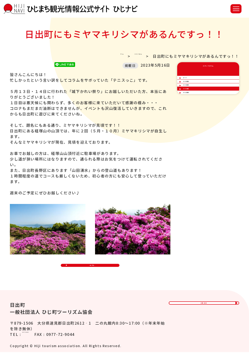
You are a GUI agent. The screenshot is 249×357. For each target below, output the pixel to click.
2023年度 (193, 123)
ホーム (95, 56)
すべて (189, 82)
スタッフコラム (127, 56)
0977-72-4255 (36, 339)
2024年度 (193, 109)
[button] (235, 8)
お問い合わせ (204, 311)
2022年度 (193, 136)
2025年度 (193, 96)
